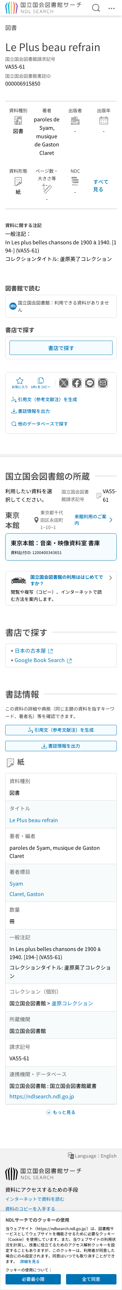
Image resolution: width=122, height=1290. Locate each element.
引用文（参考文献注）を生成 (44, 399)
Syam (16, 883)
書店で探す (61, 348)
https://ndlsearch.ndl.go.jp (41, 1096)
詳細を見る (30, 1261)
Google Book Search (44, 660)
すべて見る (101, 185)
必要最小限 (33, 1279)
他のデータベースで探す (39, 423)
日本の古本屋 (34, 650)
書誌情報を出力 (30, 411)
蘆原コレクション (72, 1003)
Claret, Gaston (26, 894)
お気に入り (20, 383)
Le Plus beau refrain (33, 820)
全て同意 (91, 1279)
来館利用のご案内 (95, 519)
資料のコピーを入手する (30, 1208)
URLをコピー (40, 383)
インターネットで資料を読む (34, 1199)
